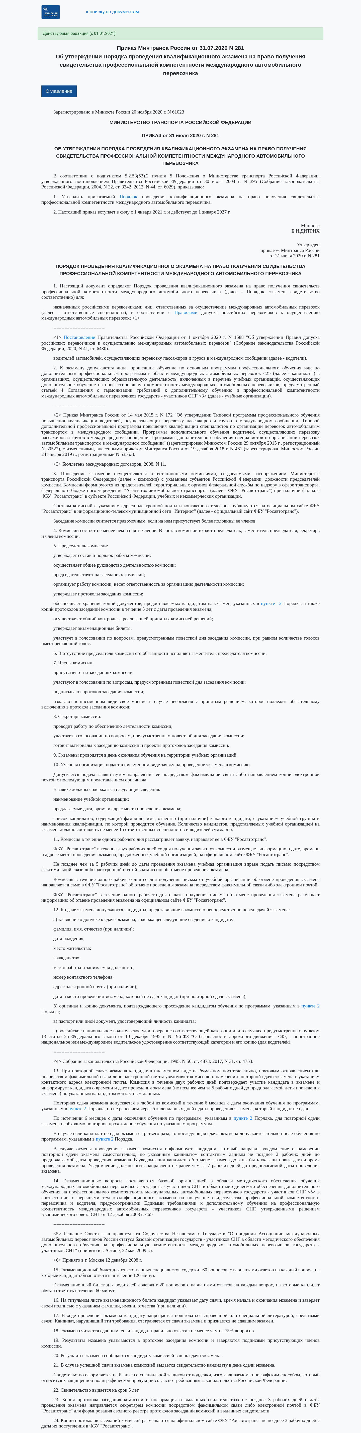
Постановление (79, 337)
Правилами (186, 312)
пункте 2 (310, 1005)
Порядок (128, 196)
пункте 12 (271, 603)
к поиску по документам (112, 11)
